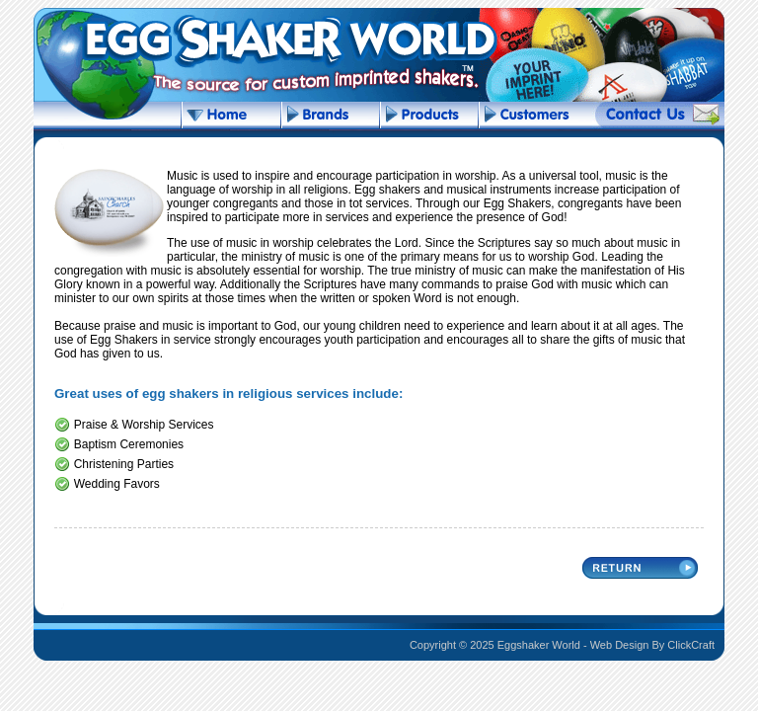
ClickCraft (691, 645)
